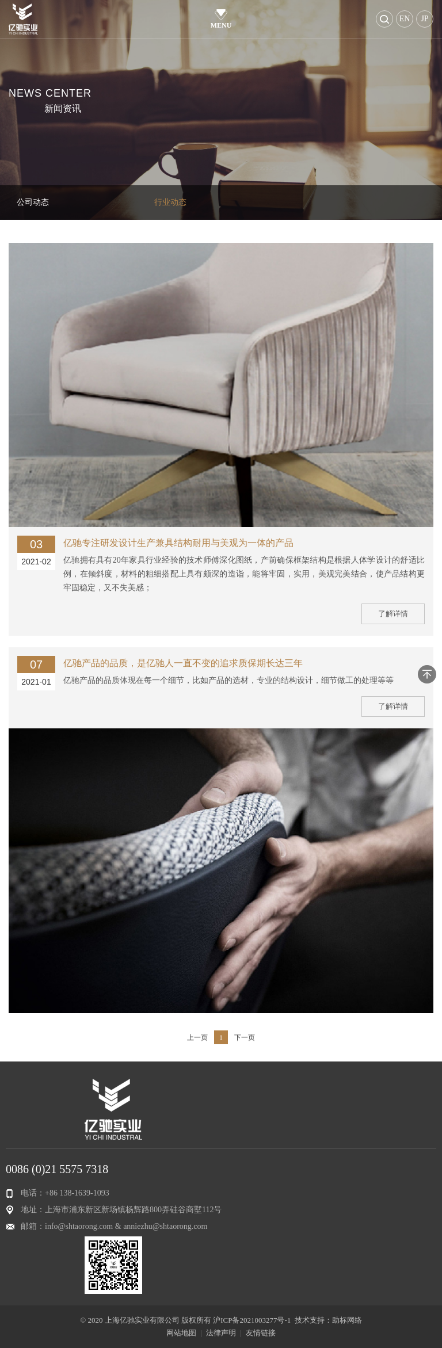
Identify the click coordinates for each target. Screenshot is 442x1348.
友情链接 (261, 1332)
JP (424, 18)
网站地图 (181, 1332)
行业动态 (170, 202)
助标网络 (347, 1320)
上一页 (197, 1047)
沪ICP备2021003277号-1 (252, 1320)
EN (404, 18)
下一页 (244, 1047)
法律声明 (221, 1332)
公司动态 (33, 202)
